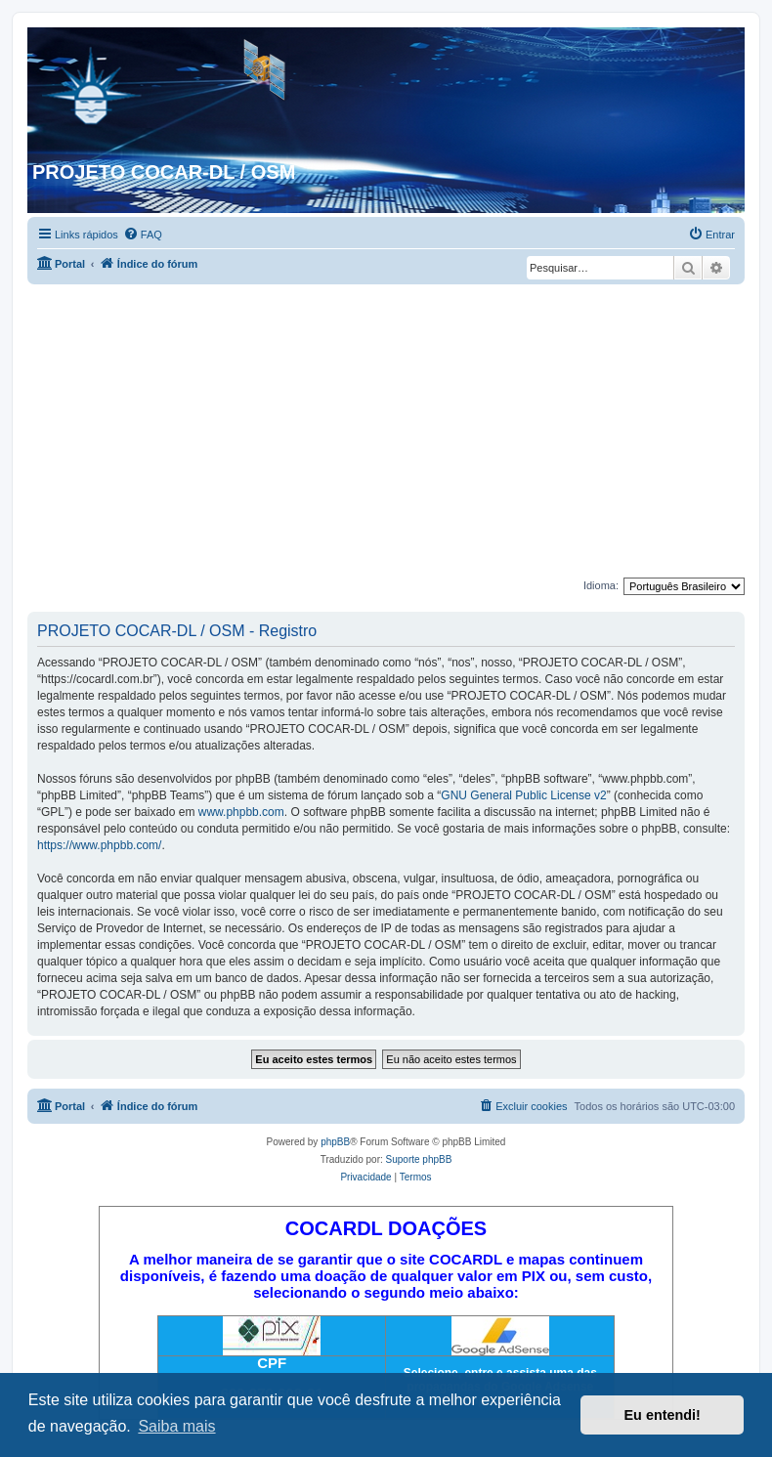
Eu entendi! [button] (662, 1415)
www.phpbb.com (241, 812)
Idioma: (601, 585)
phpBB (335, 1141)
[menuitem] (142, 234)
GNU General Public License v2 (523, 795)
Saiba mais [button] (176, 1426)
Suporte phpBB (419, 1159)
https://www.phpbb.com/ (99, 845)
